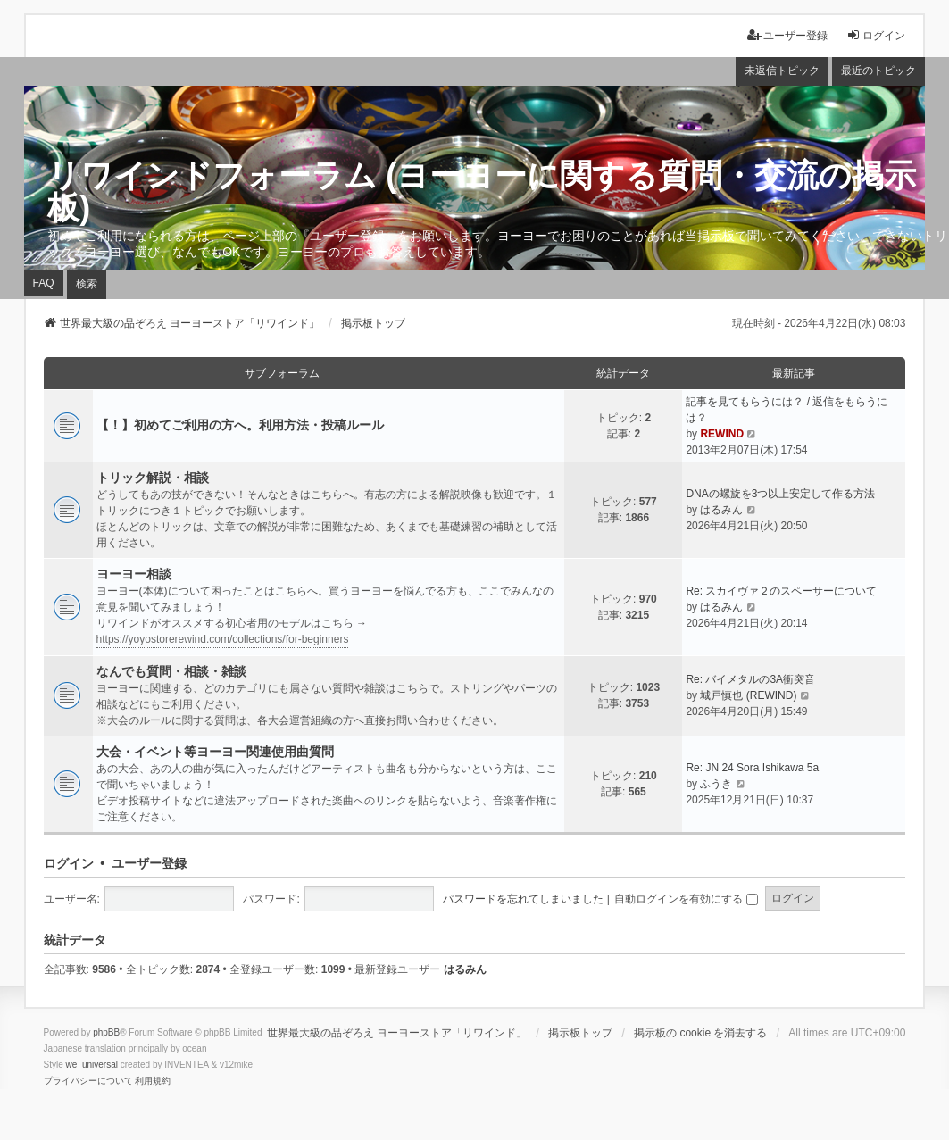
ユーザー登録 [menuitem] (787, 35)
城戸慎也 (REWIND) (748, 695)
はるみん (721, 509)
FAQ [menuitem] (43, 283)
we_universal (92, 1064)
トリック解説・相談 (152, 477)
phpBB (106, 1032)
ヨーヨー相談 (133, 574)
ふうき (716, 784)
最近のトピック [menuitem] (878, 70)
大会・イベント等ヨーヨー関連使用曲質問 (215, 752)
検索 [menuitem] (86, 284)
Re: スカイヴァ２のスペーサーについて (781, 591)
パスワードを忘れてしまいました (523, 899)
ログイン (69, 863)
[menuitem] (88, 1081)
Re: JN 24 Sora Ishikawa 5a (752, 767)
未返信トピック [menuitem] (782, 70)
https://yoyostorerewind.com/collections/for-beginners (222, 639)
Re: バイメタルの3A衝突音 (750, 679)
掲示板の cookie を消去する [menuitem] (700, 1033)
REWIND (722, 434)
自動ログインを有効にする (685, 899)
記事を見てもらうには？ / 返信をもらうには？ (786, 409)
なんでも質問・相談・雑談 (171, 671)
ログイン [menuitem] (875, 35)
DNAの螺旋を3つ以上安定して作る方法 (780, 493)
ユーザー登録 (149, 863)
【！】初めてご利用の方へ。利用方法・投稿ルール (240, 425)
